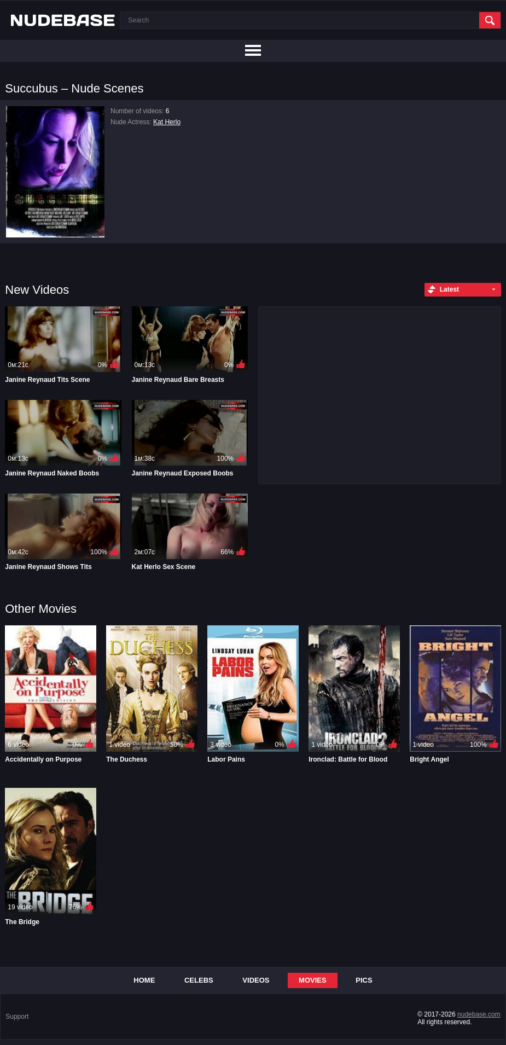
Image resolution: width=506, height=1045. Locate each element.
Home (144, 980)
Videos (255, 980)
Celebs (198, 980)
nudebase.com (479, 1014)
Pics (364, 980)
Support (16, 1016)
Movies (313, 980)
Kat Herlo (167, 122)
